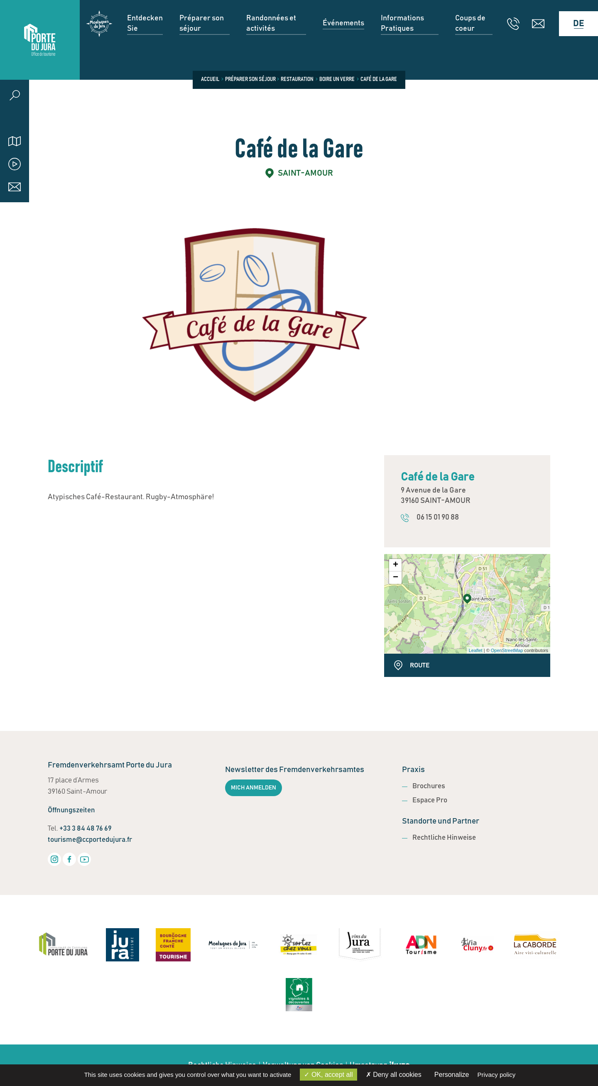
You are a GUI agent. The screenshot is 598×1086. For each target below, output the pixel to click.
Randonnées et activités (271, 40)
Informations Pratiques (402, 40)
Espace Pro (429, 800)
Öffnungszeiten (71, 810)
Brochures (428, 786)
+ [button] (395, 565)
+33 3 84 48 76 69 (85, 828)
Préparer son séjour (201, 40)
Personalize (451, 1074)
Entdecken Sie (145, 40)
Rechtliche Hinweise (444, 837)
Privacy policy (497, 1074)
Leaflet (476, 650)
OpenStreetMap (507, 650)
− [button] (395, 577)
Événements (343, 39)
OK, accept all (328, 1074)
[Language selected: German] (574, 39)
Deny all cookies (394, 1074)
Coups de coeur (470, 40)
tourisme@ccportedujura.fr (90, 839)
